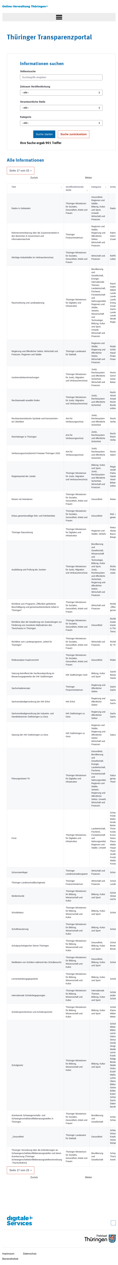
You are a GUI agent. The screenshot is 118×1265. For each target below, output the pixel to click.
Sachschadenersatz (21, 688)
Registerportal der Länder (24, 476)
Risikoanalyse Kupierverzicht (25, 660)
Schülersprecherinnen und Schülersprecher (32, 1012)
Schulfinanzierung (20, 929)
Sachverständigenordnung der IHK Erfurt (31, 701)
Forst (14, 838)
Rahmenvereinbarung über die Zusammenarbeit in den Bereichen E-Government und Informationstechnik (35, 236)
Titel (14, 187)
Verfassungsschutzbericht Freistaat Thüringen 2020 (36, 453)
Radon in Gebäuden (21, 208)
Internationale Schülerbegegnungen (28, 995)
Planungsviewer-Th (21, 778)
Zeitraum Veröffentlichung (35, 86)
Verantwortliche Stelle (32, 102)
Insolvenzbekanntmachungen (25, 377)
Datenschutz (30, 1253)
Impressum (8, 1253)
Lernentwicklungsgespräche (25, 979)
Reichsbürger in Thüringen (24, 437)
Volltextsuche (28, 71)
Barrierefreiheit (10, 1259)
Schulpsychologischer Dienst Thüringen (30, 945)
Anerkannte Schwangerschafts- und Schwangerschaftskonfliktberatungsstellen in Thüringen (32, 1118)
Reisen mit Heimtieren (22, 499)
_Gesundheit (18, 1136)
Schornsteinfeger (20, 872)
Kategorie (25, 117)
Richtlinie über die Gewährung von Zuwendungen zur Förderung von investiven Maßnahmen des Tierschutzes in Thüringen (37, 625)
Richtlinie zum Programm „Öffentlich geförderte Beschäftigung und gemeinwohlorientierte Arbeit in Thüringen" (35, 607)
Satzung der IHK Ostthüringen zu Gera (30, 735)
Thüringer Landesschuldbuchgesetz (28, 882)
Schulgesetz (17, 1065)
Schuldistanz (18, 912)
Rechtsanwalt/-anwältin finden (26, 400)
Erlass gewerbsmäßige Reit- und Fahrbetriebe (33, 516)
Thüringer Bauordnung (22, 532)
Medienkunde (18, 896)
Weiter (88, 177)
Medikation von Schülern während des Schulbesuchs (36, 962)
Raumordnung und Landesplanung (28, 303)
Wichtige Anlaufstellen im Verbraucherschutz (32, 257)
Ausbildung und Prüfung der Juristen (29, 569)
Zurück (34, 177)
